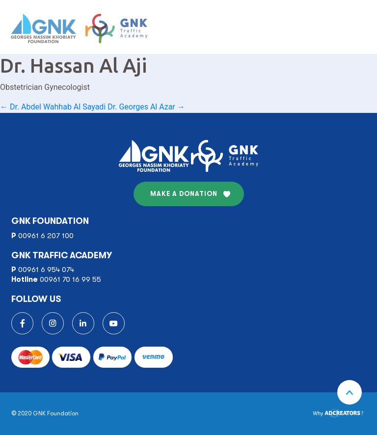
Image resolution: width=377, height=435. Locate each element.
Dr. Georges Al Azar (146, 106)
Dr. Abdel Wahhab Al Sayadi (53, 106)
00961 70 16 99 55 (70, 279)
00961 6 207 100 (46, 235)
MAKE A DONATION (183, 193)
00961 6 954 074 (46, 269)
